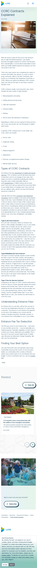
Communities (4, 515)
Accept (5, 564)
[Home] (5, 3)
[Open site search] (28, 3)
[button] (32, 444)
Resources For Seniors (22, 515)
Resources (12, 515)
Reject (12, 564)
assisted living (9, 183)
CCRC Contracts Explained (16, 517)
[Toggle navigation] (33, 3)
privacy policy (6, 555)
